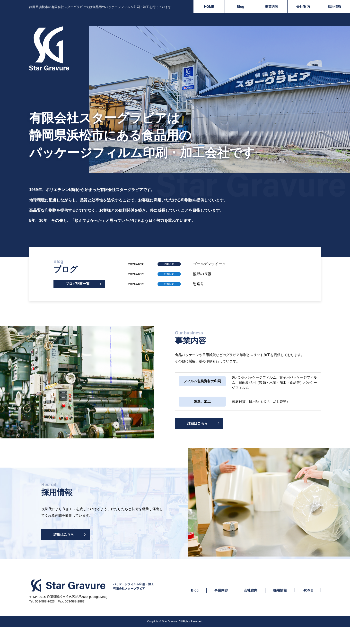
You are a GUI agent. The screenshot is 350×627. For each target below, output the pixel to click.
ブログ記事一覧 (77, 284)
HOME (209, 7)
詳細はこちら (197, 423)
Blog (240, 7)
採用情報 (334, 7)
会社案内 (303, 7)
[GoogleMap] (98, 597)
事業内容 (272, 7)
